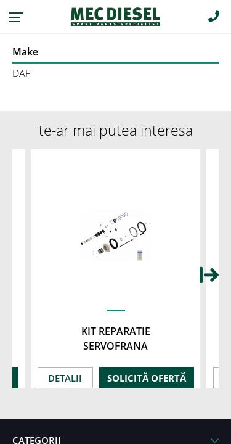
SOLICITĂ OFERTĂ (146, 378)
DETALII (65, 378)
